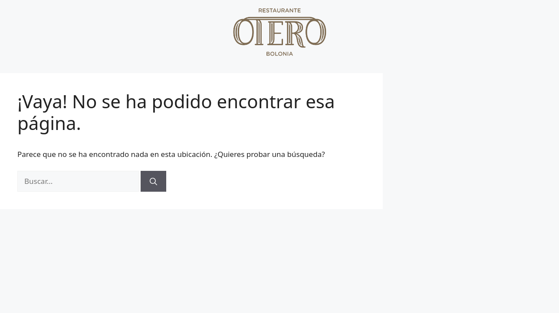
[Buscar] (153, 181)
